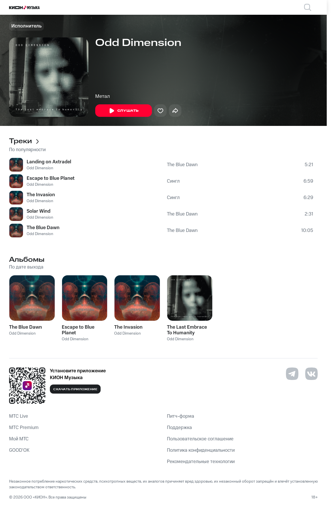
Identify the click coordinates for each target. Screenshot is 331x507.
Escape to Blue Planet (51, 178)
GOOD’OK (19, 450)
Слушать (123, 110)
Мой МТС (19, 439)
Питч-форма (180, 416)
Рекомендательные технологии (201, 461)
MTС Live (18, 416)
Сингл (173, 181)
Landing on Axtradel (49, 162)
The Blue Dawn (182, 164)
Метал (102, 96)
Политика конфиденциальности (201, 450)
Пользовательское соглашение (200, 439)
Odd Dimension (40, 168)
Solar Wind (38, 211)
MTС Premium (24, 427)
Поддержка (179, 427)
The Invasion (41, 194)
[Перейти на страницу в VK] (311, 373)
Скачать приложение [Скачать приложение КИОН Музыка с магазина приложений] (75, 389)
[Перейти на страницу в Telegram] (292, 373)
